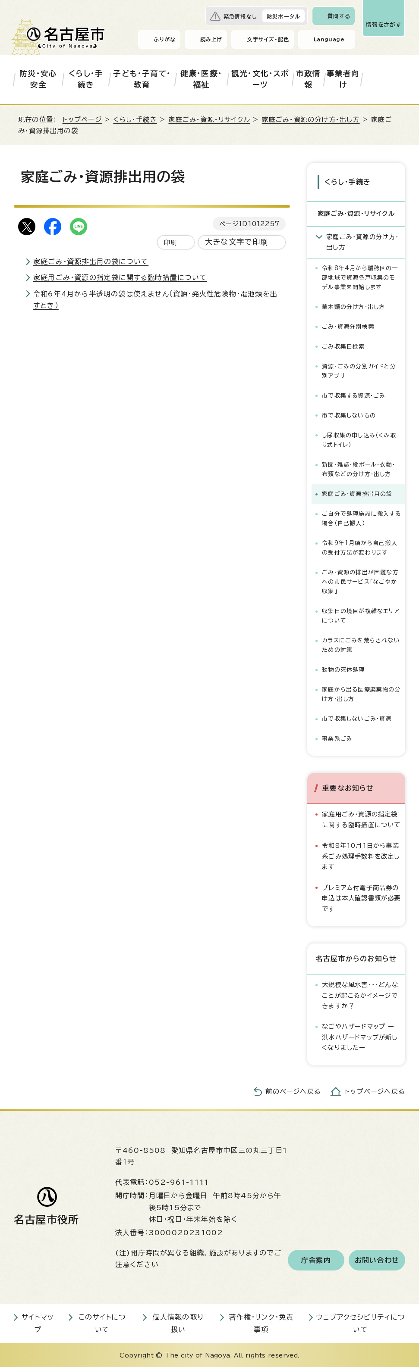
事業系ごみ (337, 738)
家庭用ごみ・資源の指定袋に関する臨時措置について (120, 277)
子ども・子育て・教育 (142, 79)
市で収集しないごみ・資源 (356, 718)
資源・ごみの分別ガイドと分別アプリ (359, 370)
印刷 (170, 242)
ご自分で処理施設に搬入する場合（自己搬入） (361, 517)
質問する (339, 16)
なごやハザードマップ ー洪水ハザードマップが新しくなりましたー (359, 1036)
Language (329, 39)
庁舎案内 (316, 1259)
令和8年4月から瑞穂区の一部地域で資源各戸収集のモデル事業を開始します (360, 277)
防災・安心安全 (38, 79)
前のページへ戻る (293, 1090)
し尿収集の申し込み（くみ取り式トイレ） (359, 439)
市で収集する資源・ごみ (353, 395)
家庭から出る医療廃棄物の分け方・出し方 (361, 693)
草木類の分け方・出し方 (353, 306)
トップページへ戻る (375, 1090)
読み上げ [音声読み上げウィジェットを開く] (211, 39)
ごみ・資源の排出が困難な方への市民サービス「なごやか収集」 (360, 581)
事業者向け (343, 79)
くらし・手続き (86, 79)
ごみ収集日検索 (343, 346)
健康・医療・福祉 (201, 79)
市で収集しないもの (349, 414)
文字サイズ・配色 (268, 39)
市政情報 (308, 79)
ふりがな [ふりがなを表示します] (165, 39)
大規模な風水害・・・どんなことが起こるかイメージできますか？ (360, 994)
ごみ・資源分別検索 (348, 326)
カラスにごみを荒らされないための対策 (361, 644)
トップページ (82, 119)
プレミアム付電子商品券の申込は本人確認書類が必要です (361, 897)
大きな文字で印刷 (236, 242)
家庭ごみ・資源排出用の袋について (90, 261)
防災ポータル (283, 16)
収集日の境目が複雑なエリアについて (361, 615)
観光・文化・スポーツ (260, 79)
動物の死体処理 (343, 669)
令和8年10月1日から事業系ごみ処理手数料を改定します (361, 855)
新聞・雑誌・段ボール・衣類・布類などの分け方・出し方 (358, 468)
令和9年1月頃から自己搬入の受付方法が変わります (359, 546)
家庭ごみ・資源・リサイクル (209, 119)
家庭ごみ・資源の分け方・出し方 (311, 119)
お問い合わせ (377, 1259)
